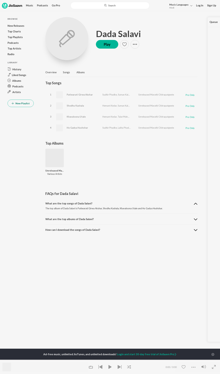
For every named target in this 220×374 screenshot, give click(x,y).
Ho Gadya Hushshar (77, 127)
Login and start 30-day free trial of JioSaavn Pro (147, 354)
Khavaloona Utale (76, 116)
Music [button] (29, 5)
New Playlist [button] (21, 103)
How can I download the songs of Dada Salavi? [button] (72, 229)
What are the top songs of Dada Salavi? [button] (68, 203)
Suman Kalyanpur (126, 94)
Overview (51, 72)
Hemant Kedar (109, 105)
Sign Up (211, 5)
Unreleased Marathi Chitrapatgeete (156, 94)
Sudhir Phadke (109, 94)
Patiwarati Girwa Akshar (80, 94)
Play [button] (107, 44)
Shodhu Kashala (75, 105)
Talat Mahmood (126, 116)
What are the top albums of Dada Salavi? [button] (69, 219)
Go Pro (56, 5)
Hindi (171, 8)
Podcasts (42, 5)
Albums (80, 72)
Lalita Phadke (124, 127)
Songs (66, 72)
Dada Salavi (118, 34)
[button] (179, 6)
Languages (179, 4)
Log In (199, 5)
